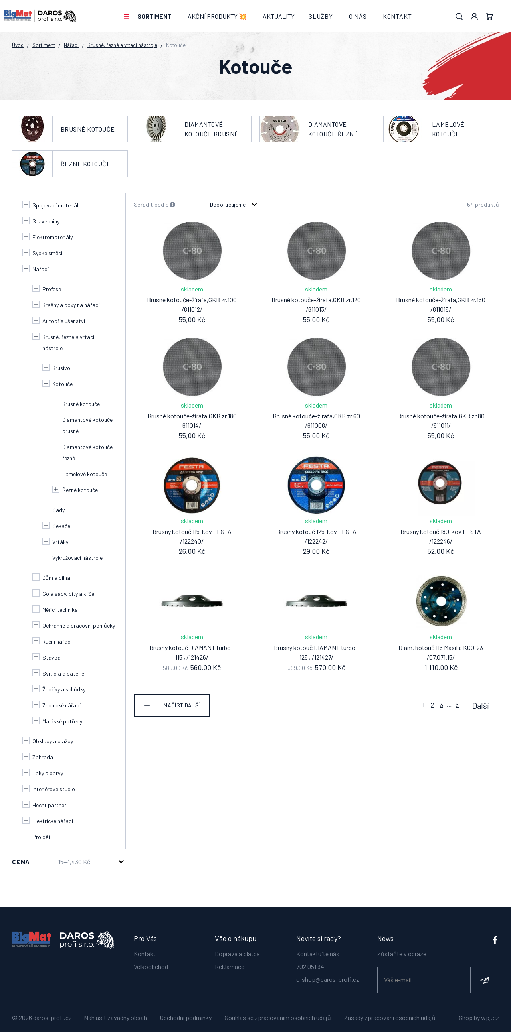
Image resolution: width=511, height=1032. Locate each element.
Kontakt (397, 16)
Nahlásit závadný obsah (115, 1017)
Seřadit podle (155, 205)
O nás (358, 16)
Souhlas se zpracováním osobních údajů (278, 1017)
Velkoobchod (151, 965)
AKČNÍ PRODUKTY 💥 (217, 16)
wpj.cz (490, 1017)
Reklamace (229, 965)
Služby (321, 16)
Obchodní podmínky (186, 1017)
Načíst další (182, 705)
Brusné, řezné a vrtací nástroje (122, 45)
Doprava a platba (237, 953)
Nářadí (71, 45)
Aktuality (279, 16)
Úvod (18, 45)
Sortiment (154, 16)
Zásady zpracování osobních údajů (390, 1017)
